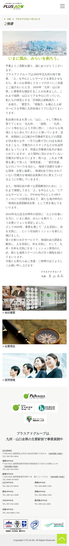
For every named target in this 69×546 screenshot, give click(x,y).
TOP (9, 19)
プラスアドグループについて (28, 19)
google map (55, 453)
